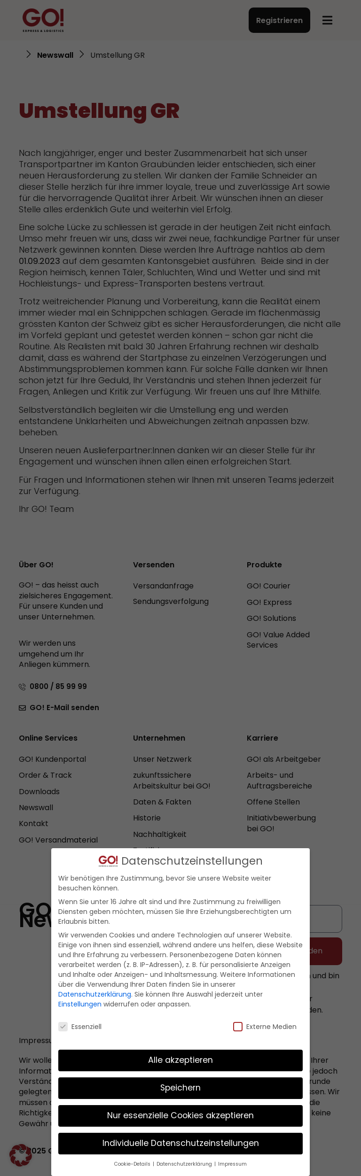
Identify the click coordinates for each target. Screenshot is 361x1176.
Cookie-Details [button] (133, 1164)
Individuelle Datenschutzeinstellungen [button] (180, 1143)
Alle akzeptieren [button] (180, 1060)
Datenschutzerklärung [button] (185, 1164)
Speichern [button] (180, 1087)
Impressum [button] (232, 1164)
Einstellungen (80, 1004)
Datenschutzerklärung (94, 994)
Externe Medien (265, 1026)
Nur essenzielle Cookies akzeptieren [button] (180, 1115)
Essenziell (80, 1026)
